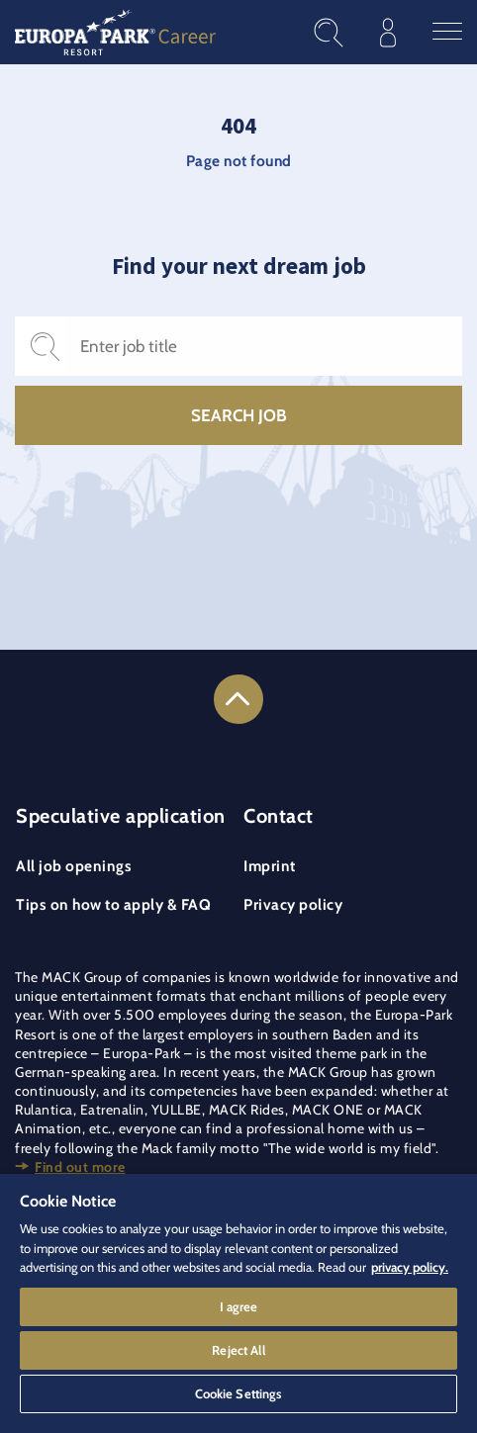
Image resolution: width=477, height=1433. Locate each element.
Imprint (269, 865)
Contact (278, 816)
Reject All (238, 1350)
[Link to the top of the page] (238, 699)
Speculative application (121, 816)
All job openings (74, 865)
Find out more (80, 1167)
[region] (238, 1303)
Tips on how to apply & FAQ (113, 904)
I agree (239, 1306)
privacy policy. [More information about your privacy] (409, 1267)
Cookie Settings (239, 1393)
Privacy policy (292, 904)
